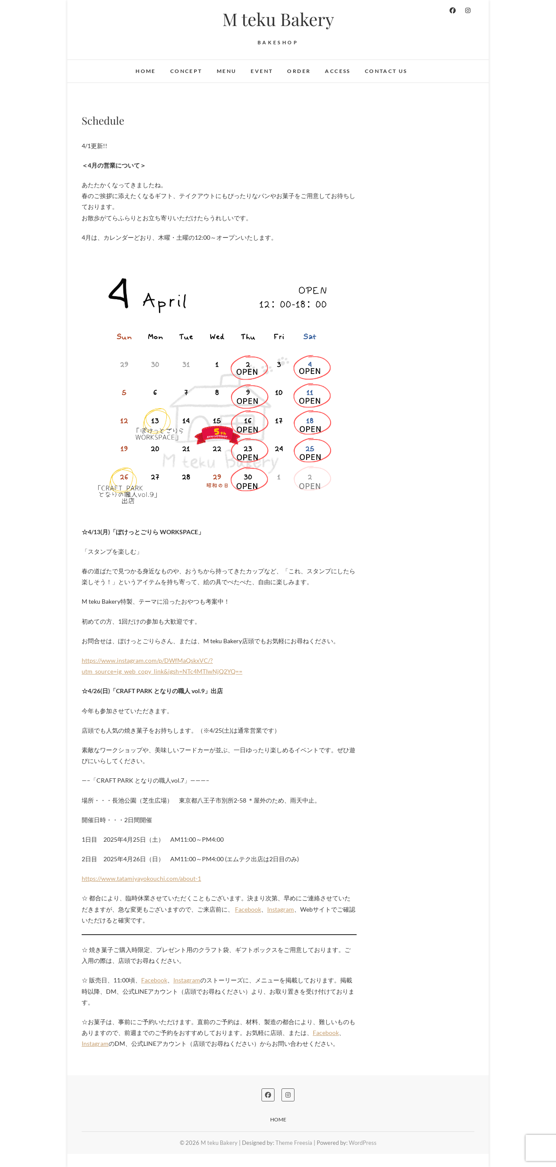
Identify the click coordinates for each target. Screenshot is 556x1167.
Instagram (280, 909)
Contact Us (386, 71)
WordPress (363, 1142)
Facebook (248, 909)
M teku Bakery (278, 19)
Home (146, 71)
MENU (227, 71)
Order (299, 71)
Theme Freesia (293, 1142)
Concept (186, 71)
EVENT (262, 71)
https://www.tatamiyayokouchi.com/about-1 (141, 878)
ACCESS (337, 71)
